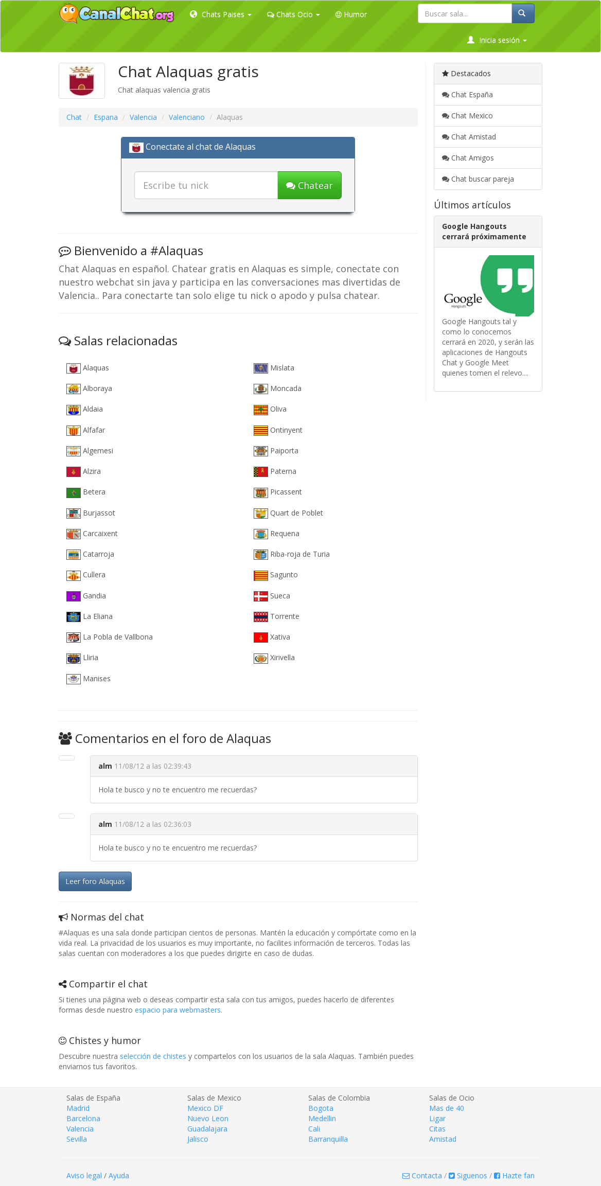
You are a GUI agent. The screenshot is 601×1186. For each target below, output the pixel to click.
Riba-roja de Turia (292, 554)
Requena (276, 533)
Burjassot (90, 513)
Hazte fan (514, 1175)
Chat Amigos (468, 158)
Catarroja (90, 554)
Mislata (274, 368)
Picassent (278, 492)
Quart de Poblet (288, 513)
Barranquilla (328, 1139)
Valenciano (187, 117)
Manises (88, 679)
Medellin (322, 1118)
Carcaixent (92, 533)
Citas (437, 1129)
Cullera (85, 575)
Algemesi (89, 451)
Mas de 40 (446, 1108)
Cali (314, 1129)
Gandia (86, 596)
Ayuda (119, 1175)
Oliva (270, 409)
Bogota (320, 1108)
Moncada (278, 388)
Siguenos (468, 1175)
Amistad (442, 1139)
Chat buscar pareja (478, 179)
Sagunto (276, 575)
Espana (106, 117)
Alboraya (89, 388)
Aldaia (84, 409)
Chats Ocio (293, 14)
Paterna (275, 471)
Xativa (272, 637)
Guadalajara (207, 1129)
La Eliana (89, 616)
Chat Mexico (467, 115)
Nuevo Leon (207, 1118)
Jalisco (197, 1139)
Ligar (437, 1118)
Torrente (276, 616)
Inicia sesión (497, 40)
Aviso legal (84, 1175)
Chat (74, 117)
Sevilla (76, 1139)
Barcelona (83, 1118)
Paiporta (276, 451)
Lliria (82, 657)
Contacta (422, 1175)
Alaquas (87, 368)
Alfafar (85, 430)
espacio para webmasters (178, 1010)
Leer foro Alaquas (95, 881)
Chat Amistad (469, 136)
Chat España (467, 94)
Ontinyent (278, 430)
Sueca (272, 596)
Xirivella (274, 657)
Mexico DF (205, 1108)
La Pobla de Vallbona (109, 637)
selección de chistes (153, 1056)
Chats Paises (221, 14)
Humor (351, 14)
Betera (85, 492)
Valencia (143, 117)
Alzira (83, 471)
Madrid (78, 1108)
